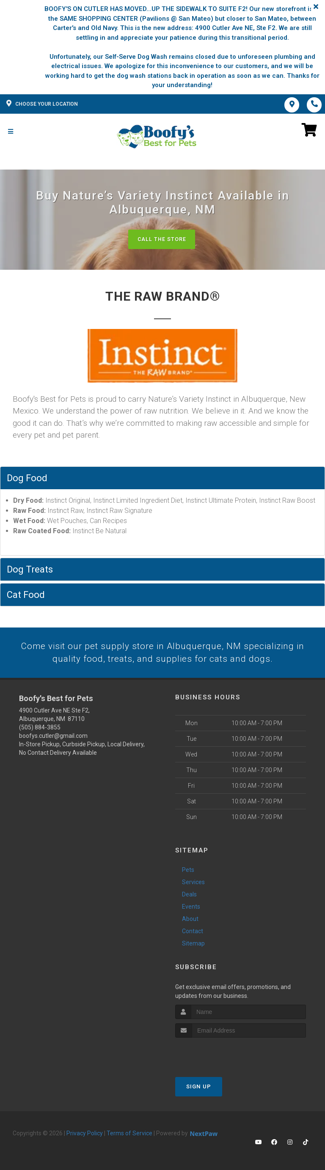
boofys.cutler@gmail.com (53, 737)
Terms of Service (129, 1134)
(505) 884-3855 (40, 729)
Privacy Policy (84, 1134)
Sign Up (198, 1088)
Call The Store (161, 239)
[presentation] (220, 1054)
